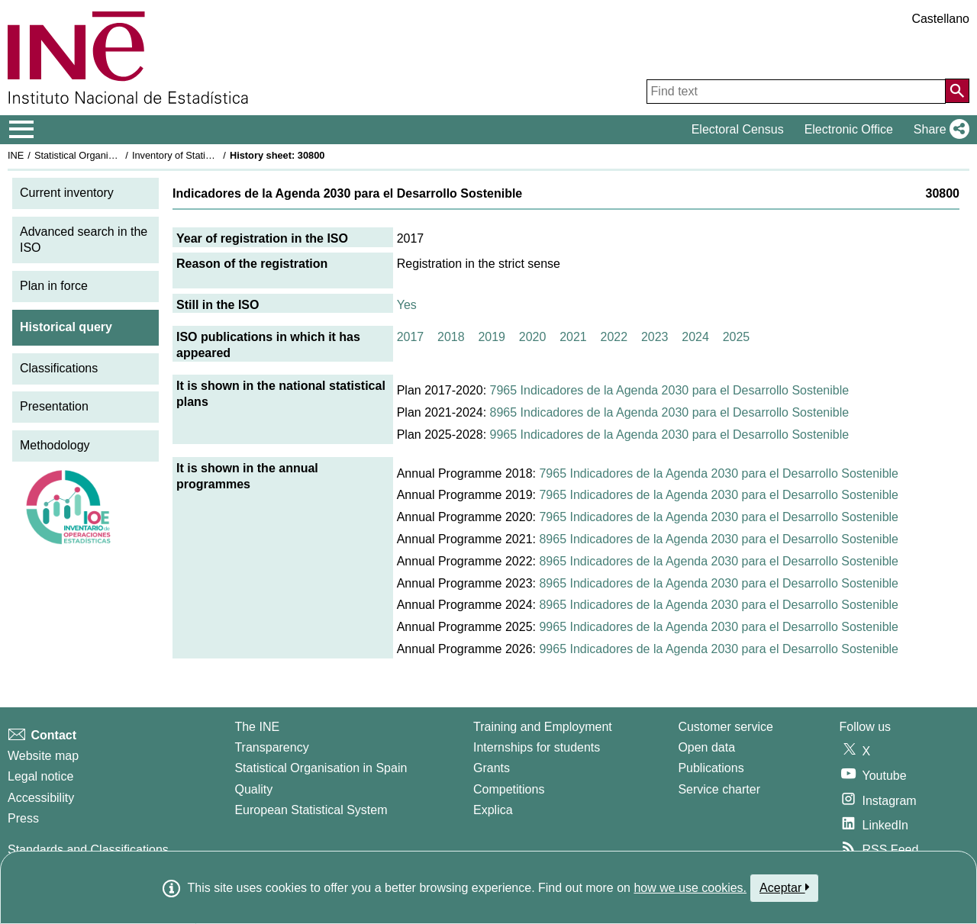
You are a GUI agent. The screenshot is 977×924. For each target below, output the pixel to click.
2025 (736, 336)
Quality (253, 789)
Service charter (719, 789)
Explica (493, 809)
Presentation (54, 406)
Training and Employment (542, 726)
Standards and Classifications (88, 849)
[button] (938, 129)
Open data (706, 747)
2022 (614, 336)
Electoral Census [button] (738, 129)
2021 (573, 336)
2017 (410, 336)
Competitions (508, 789)
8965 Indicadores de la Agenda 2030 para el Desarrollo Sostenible (670, 412)
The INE (256, 726)
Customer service (725, 726)
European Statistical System (310, 809)
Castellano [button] (940, 18)
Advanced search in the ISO (83, 239)
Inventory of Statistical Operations (205, 155)
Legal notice (40, 776)
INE (16, 155)
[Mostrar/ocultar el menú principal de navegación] (22, 129)
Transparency (271, 747)
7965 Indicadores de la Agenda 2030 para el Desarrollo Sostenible (670, 390)
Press (23, 818)
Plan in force (54, 285)
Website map (43, 755)
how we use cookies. (690, 887)
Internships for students (536, 747)
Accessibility (41, 797)
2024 (695, 336)
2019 (491, 336)
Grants (491, 767)
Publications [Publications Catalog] (710, 767)
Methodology (55, 445)
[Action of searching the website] (957, 91)
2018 (451, 336)
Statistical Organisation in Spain (103, 155)
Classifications (59, 368)
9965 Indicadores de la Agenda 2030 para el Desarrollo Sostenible (670, 434)
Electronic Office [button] (848, 129)
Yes (407, 304)
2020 (533, 336)
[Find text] (796, 91)
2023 (655, 336)
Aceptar (784, 887)
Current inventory (67, 192)
